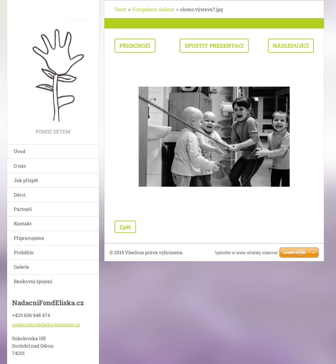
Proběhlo (24, 252)
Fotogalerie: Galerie (153, 9)
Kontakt (23, 223)
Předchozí (134, 45)
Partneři (23, 209)
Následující (291, 45)
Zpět (125, 226)
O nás (20, 166)
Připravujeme (29, 238)
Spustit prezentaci (214, 45)
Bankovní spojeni (33, 281)
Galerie (21, 267)
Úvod (19, 151)
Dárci (19, 194)
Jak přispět (26, 180)
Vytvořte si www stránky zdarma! (246, 252)
